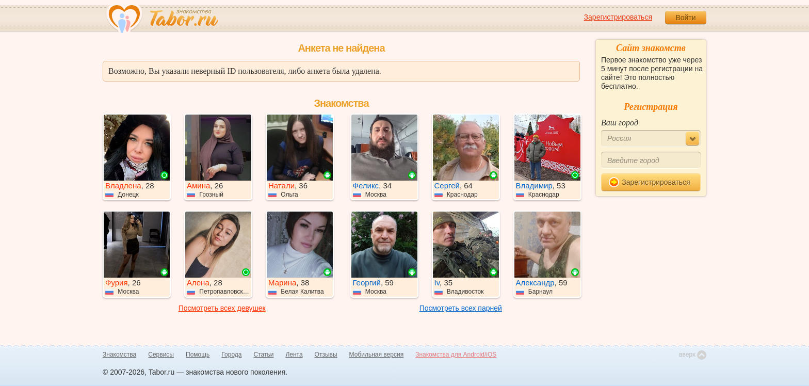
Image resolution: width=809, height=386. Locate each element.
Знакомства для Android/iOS (455, 354)
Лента (293, 354)
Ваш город (619, 122)
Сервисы (161, 354)
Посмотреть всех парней (460, 308)
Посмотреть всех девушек (222, 308)
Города (231, 354)
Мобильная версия (376, 354)
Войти (685, 17)
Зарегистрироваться (618, 17)
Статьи (264, 354)
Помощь (197, 354)
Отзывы (326, 354)
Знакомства (119, 354)
